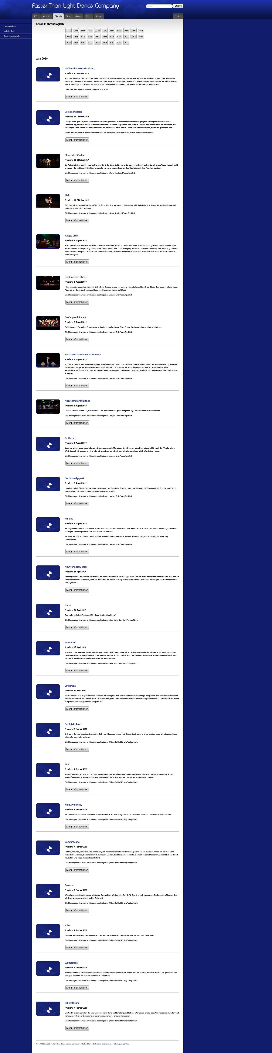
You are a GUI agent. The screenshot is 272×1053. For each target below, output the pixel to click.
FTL (36, 16)
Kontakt (99, 16)
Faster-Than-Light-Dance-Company (79, 6)
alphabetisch (9, 31)
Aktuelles (46, 16)
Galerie (78, 16)
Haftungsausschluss (121, 1044)
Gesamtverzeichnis (12, 36)
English (178, 16)
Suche (178, 5)
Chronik (58, 16)
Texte (68, 16)
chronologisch (9, 26)
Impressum (106, 1044)
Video (88, 16)
